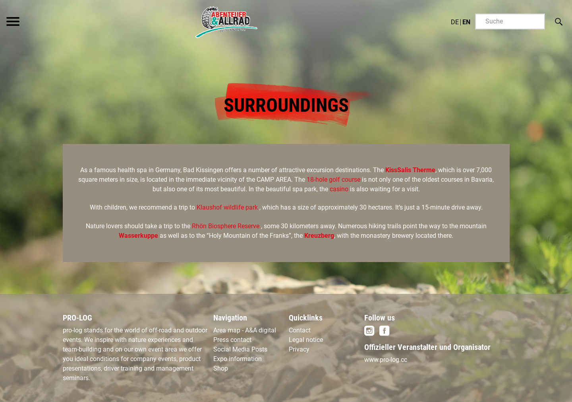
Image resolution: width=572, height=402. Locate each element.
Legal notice (306, 340)
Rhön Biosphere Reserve (225, 226)
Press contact (232, 340)
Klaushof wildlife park (228, 207)
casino (340, 189)
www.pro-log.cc (385, 359)
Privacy (299, 349)
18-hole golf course (334, 179)
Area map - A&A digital (244, 330)
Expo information (237, 359)
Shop (220, 368)
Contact (300, 330)
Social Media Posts (240, 349)
